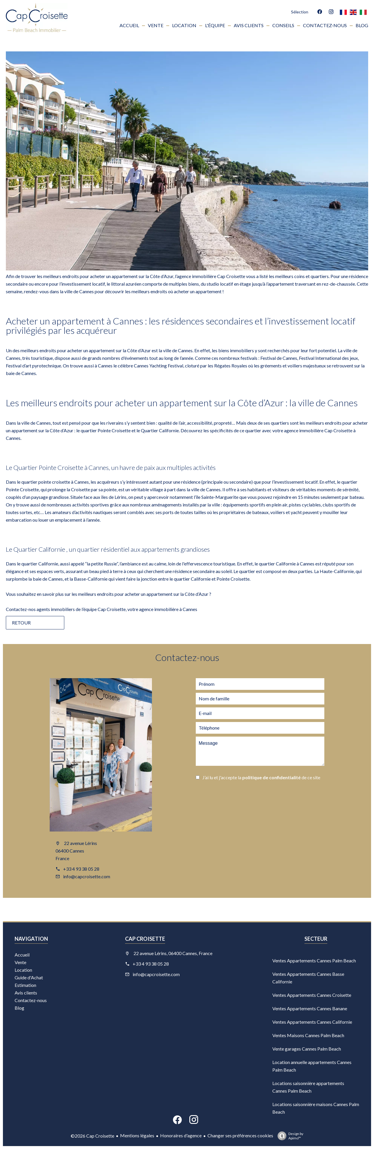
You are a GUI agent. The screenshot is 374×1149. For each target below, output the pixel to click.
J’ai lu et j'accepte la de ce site (261, 777)
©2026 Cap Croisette (92, 1135)
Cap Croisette (145, 938)
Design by (289, 1135)
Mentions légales (137, 1135)
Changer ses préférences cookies (240, 1135)
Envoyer (225, 793)
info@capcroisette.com (86, 876)
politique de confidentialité (271, 777)
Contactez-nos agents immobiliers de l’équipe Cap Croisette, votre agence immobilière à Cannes (101, 609)
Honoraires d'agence (181, 1135)
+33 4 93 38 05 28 (81, 869)
